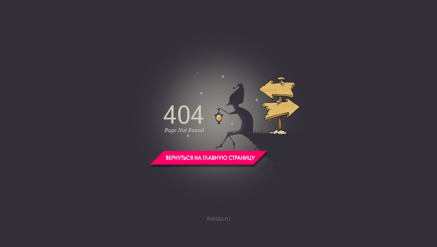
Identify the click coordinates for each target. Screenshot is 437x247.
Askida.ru (218, 218)
